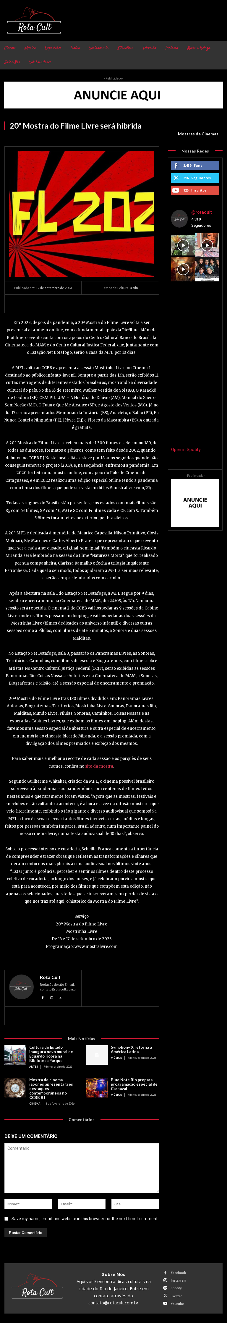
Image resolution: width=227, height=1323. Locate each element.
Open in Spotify (186, 449)
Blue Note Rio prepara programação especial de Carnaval (134, 1084)
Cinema (34, 1103)
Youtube (177, 1304)
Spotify (176, 1288)
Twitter (176, 1296)
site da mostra (99, 766)
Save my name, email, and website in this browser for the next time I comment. (85, 1218)
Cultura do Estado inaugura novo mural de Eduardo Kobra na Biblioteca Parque (51, 1054)
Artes (33, 1066)
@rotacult (201, 212)
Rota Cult (50, 977)
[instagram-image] (183, 245)
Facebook (178, 1273)
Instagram (178, 1280)
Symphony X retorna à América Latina (131, 1049)
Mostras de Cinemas (198, 134)
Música (116, 1057)
